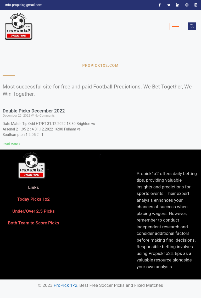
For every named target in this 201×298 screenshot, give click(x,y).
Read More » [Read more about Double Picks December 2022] (11, 144)
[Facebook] (160, 5)
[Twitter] (169, 5)
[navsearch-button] (192, 26)
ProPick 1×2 (65, 285)
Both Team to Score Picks (33, 222)
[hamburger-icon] (175, 26)
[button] (100, 156)
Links (33, 187)
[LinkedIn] (178, 5)
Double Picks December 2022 (34, 111)
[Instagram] (196, 5)
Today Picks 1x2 (33, 199)
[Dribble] (187, 5)
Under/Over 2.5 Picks (33, 211)
